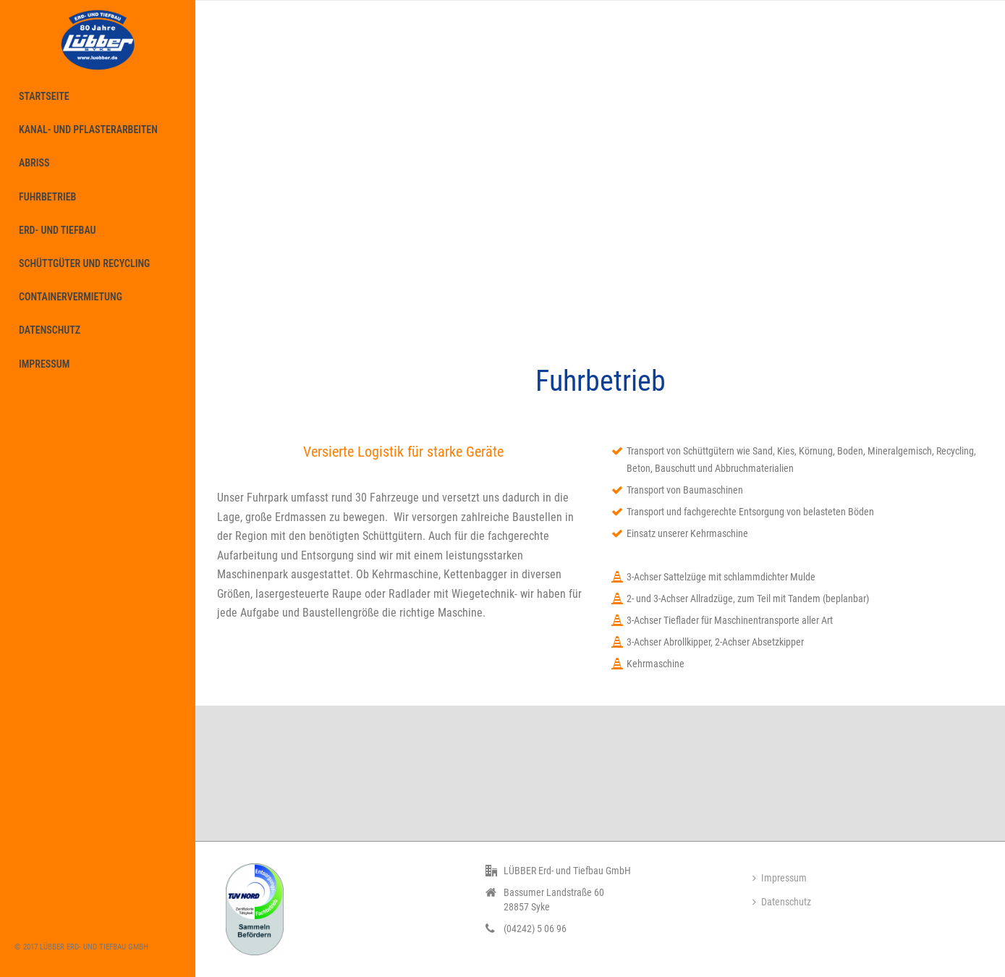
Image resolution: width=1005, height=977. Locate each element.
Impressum (779, 878)
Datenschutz (781, 902)
